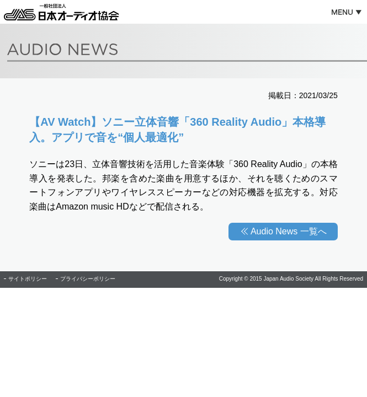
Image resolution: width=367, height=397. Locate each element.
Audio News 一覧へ (289, 231)
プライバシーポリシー (87, 279)
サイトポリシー (27, 279)
